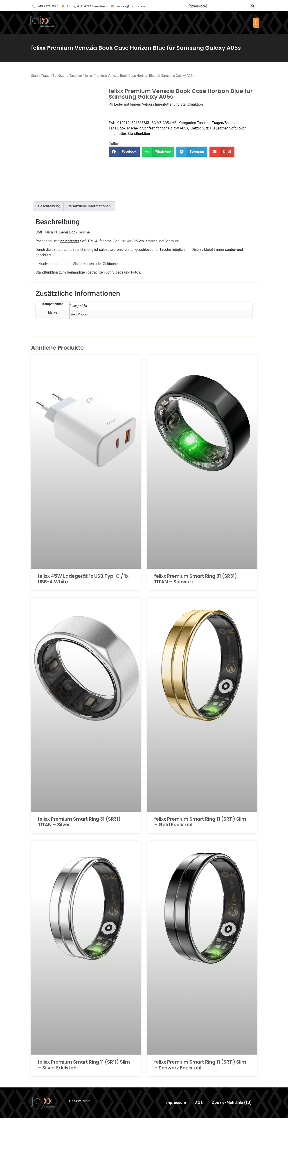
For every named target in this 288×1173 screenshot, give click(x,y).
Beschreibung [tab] (49, 261)
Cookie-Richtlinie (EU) (231, 1157)
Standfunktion (139, 133)
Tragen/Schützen (53, 76)
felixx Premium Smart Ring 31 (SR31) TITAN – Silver (79, 877)
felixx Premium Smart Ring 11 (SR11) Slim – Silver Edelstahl (84, 1120)
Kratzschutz (199, 128)
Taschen (75, 76)
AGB (198, 1157)
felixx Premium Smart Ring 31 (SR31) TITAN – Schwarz (195, 634)
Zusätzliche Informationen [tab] (89, 261)
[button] (253, 6)
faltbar (161, 128)
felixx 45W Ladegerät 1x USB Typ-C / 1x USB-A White (83, 634)
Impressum (175, 1157)
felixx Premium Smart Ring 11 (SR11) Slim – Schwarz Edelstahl (200, 1120)
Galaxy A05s (178, 128)
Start (34, 76)
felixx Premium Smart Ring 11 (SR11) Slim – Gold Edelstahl (200, 877)
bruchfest (147, 128)
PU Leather (218, 128)
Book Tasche (127, 128)
